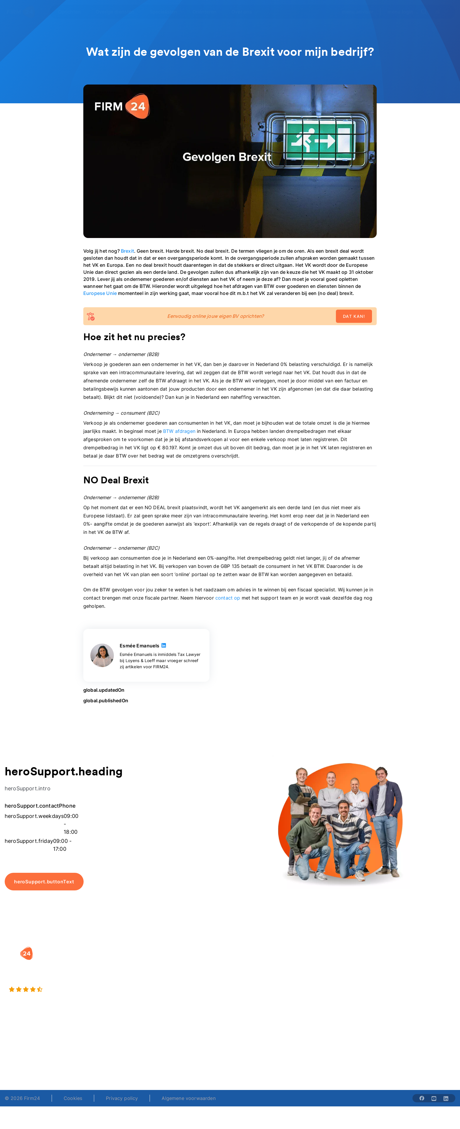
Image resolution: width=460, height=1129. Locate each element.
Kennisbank (406, 985)
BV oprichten (171, 962)
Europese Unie (100, 293)
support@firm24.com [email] (268, 1058)
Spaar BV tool (251, 985)
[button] (188, 950)
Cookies (73, 1098)
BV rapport (248, 997)
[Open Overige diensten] (118, 12)
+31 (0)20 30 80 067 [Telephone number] (184, 1058)
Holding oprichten (177, 974)
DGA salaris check (256, 974)
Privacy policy (122, 1098)
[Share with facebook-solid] (422, 1098)
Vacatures (325, 974)
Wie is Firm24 (329, 962)
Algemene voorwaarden (188, 1098)
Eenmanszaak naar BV (182, 985)
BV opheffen (171, 997)
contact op (228, 598)
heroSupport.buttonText (44, 882)
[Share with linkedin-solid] (446, 1098)
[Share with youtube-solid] (434, 1098)
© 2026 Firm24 (22, 1098)
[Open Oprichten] (72, 12)
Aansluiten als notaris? (339, 985)
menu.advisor (357, 12)
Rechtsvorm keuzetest (261, 962)
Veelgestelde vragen (416, 974)
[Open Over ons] (245, 12)
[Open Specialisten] (167, 12)
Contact (402, 997)
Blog (398, 962)
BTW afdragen (179, 431)
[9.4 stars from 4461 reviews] (78, 989)
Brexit (127, 251)
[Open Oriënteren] (208, 12)
